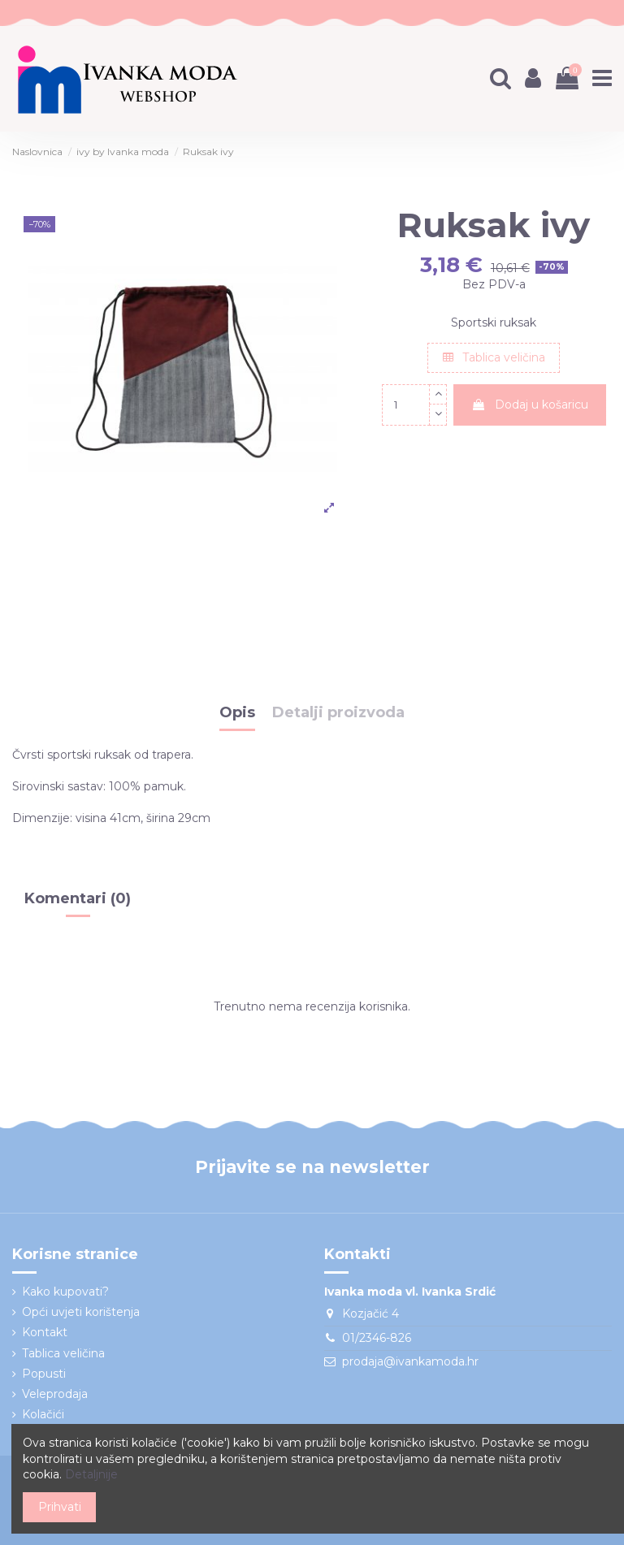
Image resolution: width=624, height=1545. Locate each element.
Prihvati (59, 1507)
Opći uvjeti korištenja (81, 1312)
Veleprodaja (55, 1394)
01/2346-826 (376, 1338)
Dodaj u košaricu (529, 404)
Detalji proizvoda (338, 713)
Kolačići (43, 1414)
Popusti (44, 1373)
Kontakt (44, 1332)
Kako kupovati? (65, 1291)
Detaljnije (91, 1474)
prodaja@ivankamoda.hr (410, 1361)
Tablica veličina (494, 357)
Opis (237, 713)
